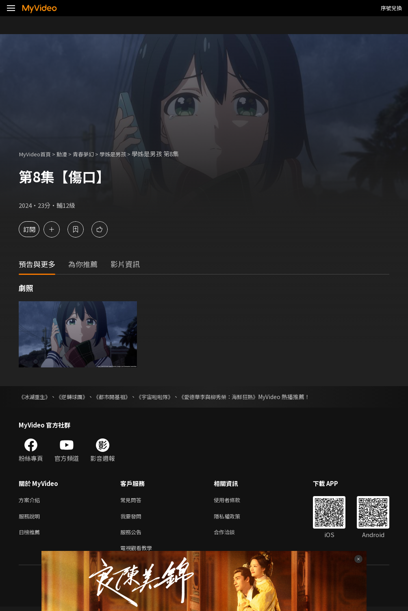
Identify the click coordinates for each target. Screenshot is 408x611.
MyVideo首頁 (37, 153)
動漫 (67, 153)
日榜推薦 (31, 534)
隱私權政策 (234, 517)
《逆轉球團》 (76, 397)
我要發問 (132, 517)
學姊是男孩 (124, 153)
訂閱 (35, 229)
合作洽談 (231, 534)
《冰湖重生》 (36, 397)
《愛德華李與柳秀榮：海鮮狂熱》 (232, 397)
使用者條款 (234, 500)
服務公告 (132, 534)
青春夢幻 (91, 153)
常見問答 (132, 500)
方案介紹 (31, 500)
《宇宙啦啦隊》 (164, 397)
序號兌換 (391, 8)
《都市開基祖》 (118, 397)
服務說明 (31, 517)
